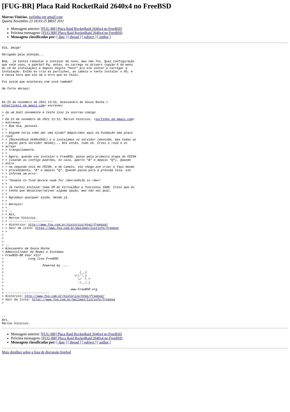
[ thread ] (74, 37)
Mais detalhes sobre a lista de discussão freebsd (36, 408)
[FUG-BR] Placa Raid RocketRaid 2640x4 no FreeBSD (81, 29)
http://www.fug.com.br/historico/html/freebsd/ (68, 260)
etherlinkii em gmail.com (23, 117)
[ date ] (61, 37)
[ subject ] (89, 37)
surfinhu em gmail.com (46, 17)
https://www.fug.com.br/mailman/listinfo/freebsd (76, 264)
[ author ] (104, 37)
